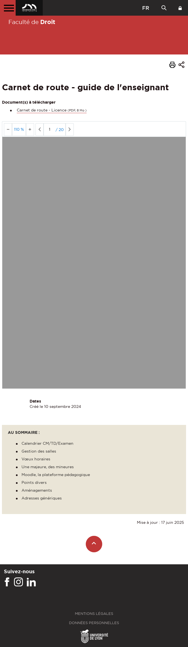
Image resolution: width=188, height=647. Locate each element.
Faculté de (31, 21)
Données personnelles (94, 623)
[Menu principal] (8, 8)
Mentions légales (94, 613)
